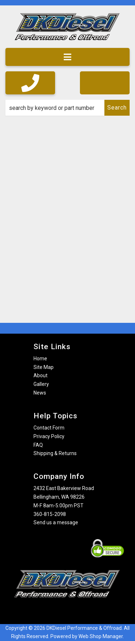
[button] (67, 108)
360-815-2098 (49, 514)
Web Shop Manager (100, 636)
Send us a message (55, 522)
